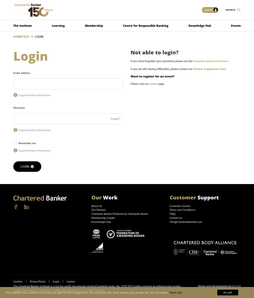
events (153, 83)
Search (233, 10)
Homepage (21, 36)
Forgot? (115, 118)
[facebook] (16, 207)
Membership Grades (103, 218)
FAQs (173, 214)
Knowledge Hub (200, 26)
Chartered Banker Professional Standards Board (119, 214)
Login (211, 10)
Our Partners (98, 209)
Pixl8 (236, 286)
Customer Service (180, 206)
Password (19, 107)
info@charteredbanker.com (186, 222)
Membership (94, 26)
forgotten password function (210, 61)
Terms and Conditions (182, 209)
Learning (58, 26)
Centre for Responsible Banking (145, 26)
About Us (96, 206)
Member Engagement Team (209, 69)
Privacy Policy (38, 281)
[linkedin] (26, 207)
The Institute (22, 26)
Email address (21, 73)
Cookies (18, 281)
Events (236, 26)
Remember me (27, 143)
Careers (71, 281)
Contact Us (176, 218)
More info (175, 293)
